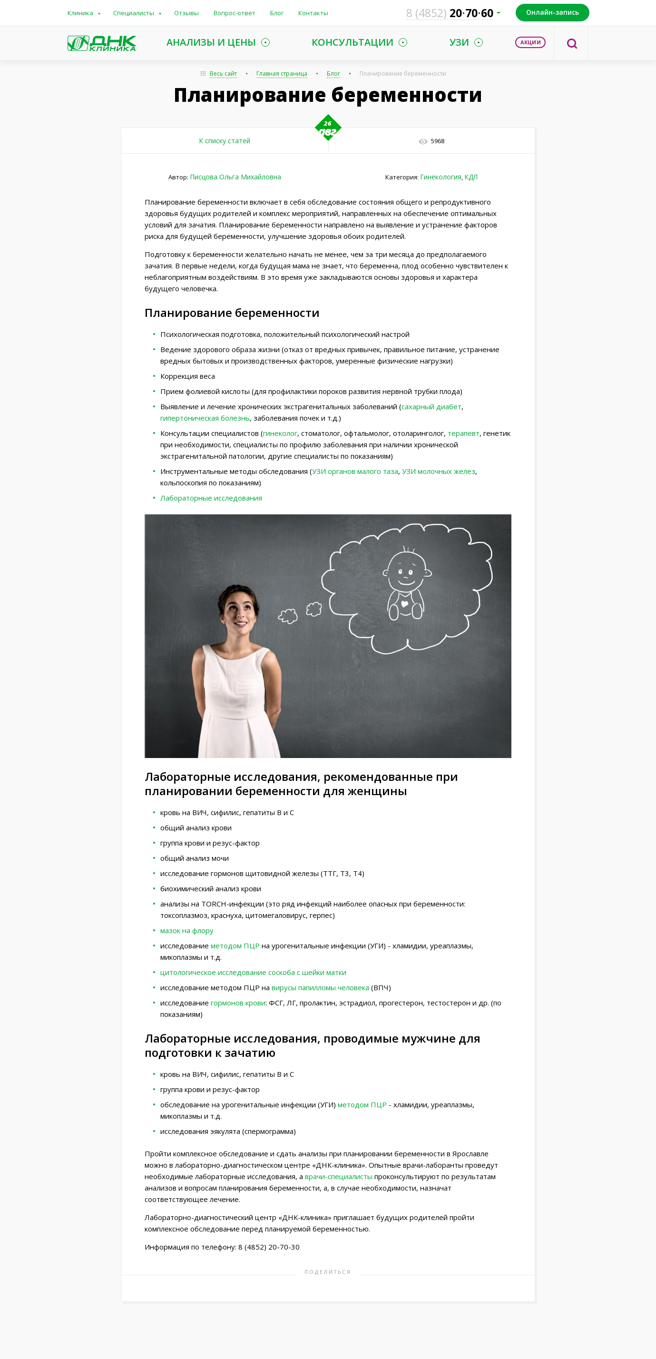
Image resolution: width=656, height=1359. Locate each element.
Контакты (313, 13)
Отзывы (186, 13)
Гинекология (440, 176)
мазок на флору (187, 930)
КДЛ (471, 176)
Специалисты (133, 13)
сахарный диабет (431, 406)
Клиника (80, 13)
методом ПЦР (235, 945)
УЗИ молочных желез (438, 471)
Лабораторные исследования (211, 497)
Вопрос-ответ (234, 13)
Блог (277, 13)
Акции (530, 42)
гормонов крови (238, 1002)
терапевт (464, 433)
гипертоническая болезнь (205, 418)
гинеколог (280, 433)
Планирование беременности (403, 73)
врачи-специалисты (338, 1176)
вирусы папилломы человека (320, 987)
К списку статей (224, 140)
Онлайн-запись (552, 12)
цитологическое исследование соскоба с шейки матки (253, 972)
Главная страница (281, 73)
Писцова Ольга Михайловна (235, 176)
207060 (449, 13)
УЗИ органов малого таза (355, 471)
